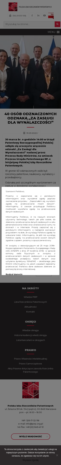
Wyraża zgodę (30, 460)
